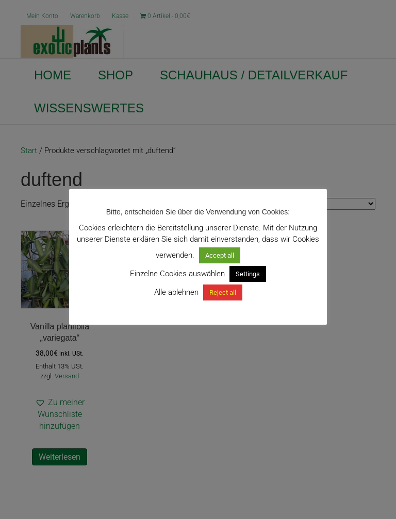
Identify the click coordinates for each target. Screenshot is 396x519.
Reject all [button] (222, 292)
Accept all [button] (219, 255)
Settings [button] (248, 274)
